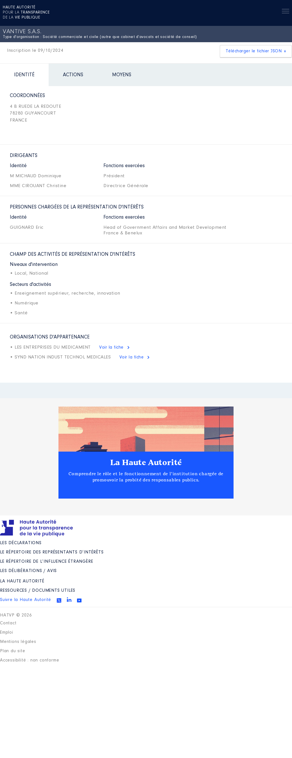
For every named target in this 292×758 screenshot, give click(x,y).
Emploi (6, 632)
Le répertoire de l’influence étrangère (46, 561)
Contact (8, 623)
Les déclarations (21, 543)
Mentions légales (18, 642)
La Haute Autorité (146, 462)
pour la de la (26, 13)
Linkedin (69, 599)
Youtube (79, 600)
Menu (285, 12)
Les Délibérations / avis (28, 571)
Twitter (59, 600)
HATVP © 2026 (16, 615)
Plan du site (12, 651)
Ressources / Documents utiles (37, 590)
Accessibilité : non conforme (29, 660)
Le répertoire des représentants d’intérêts (52, 552)
